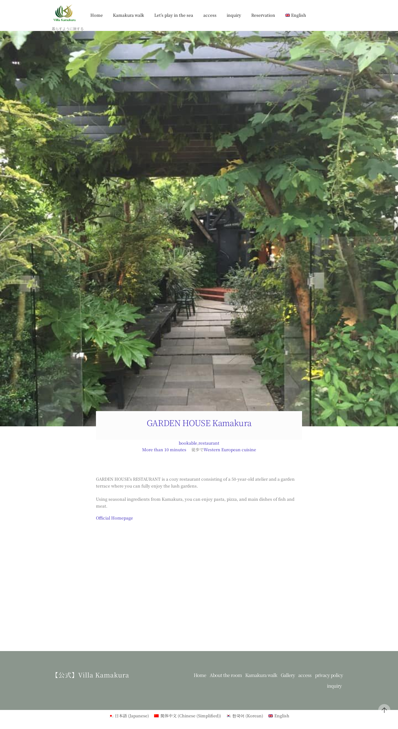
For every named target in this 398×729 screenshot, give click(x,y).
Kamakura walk (128, 15)
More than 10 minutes (164, 449)
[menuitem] (295, 15)
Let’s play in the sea (173, 15)
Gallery (288, 675)
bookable (188, 443)
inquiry (234, 15)
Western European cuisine (230, 449)
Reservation (263, 15)
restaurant (208, 443)
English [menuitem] (281, 716)
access (210, 15)
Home (96, 15)
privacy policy (329, 675)
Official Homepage (114, 518)
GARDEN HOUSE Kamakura (199, 422)
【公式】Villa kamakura (90, 674)
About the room (226, 675)
